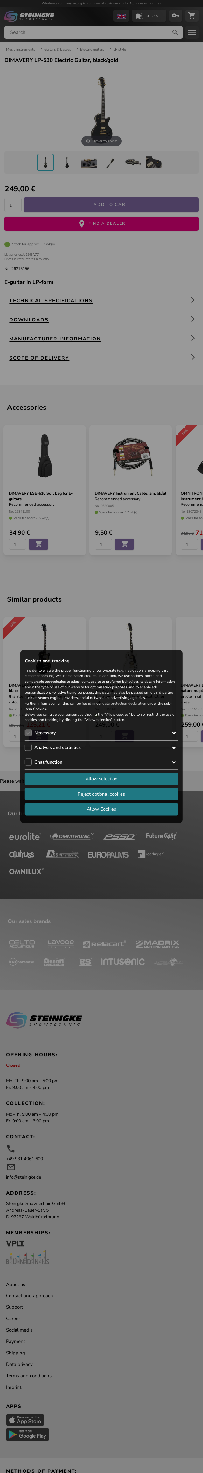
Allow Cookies (101, 809)
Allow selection (101, 779)
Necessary (45, 733)
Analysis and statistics (57, 747)
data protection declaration (124, 703)
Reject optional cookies (101, 794)
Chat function (48, 762)
